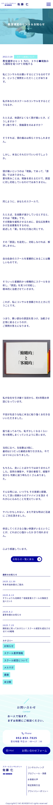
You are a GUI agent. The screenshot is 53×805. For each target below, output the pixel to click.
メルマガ (9, 667)
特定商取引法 (34, 785)
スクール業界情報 (13, 653)
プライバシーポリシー (38, 791)
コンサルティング (36, 767)
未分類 (7, 682)
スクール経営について (26, 57)
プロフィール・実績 (37, 773)
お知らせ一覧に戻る (27, 559)
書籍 (6, 674)
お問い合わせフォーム (26, 752)
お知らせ (9, 646)
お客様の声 (33, 779)
